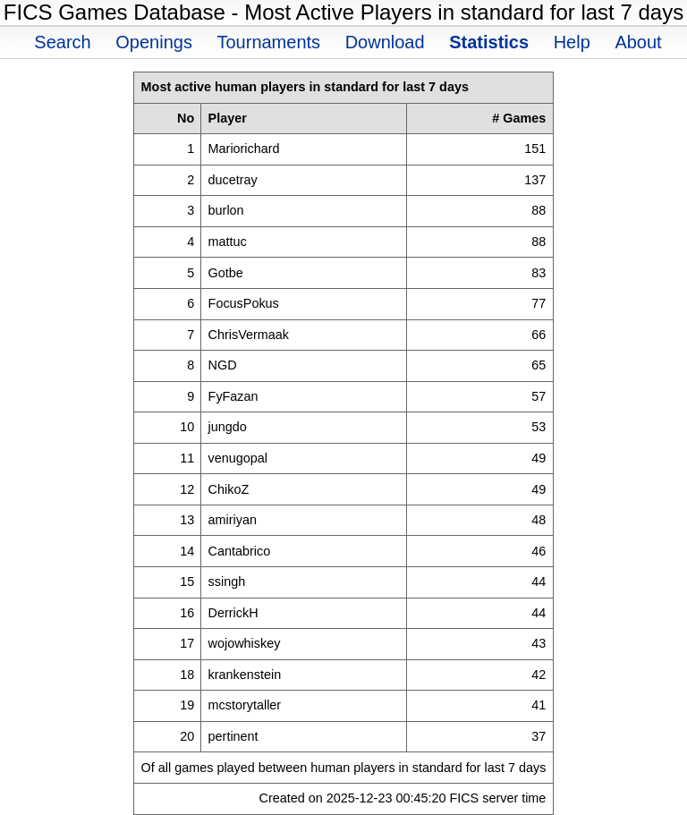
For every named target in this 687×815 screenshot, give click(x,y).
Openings (153, 42)
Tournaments (268, 42)
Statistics (489, 42)
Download (385, 42)
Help (572, 42)
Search (62, 42)
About (638, 42)
